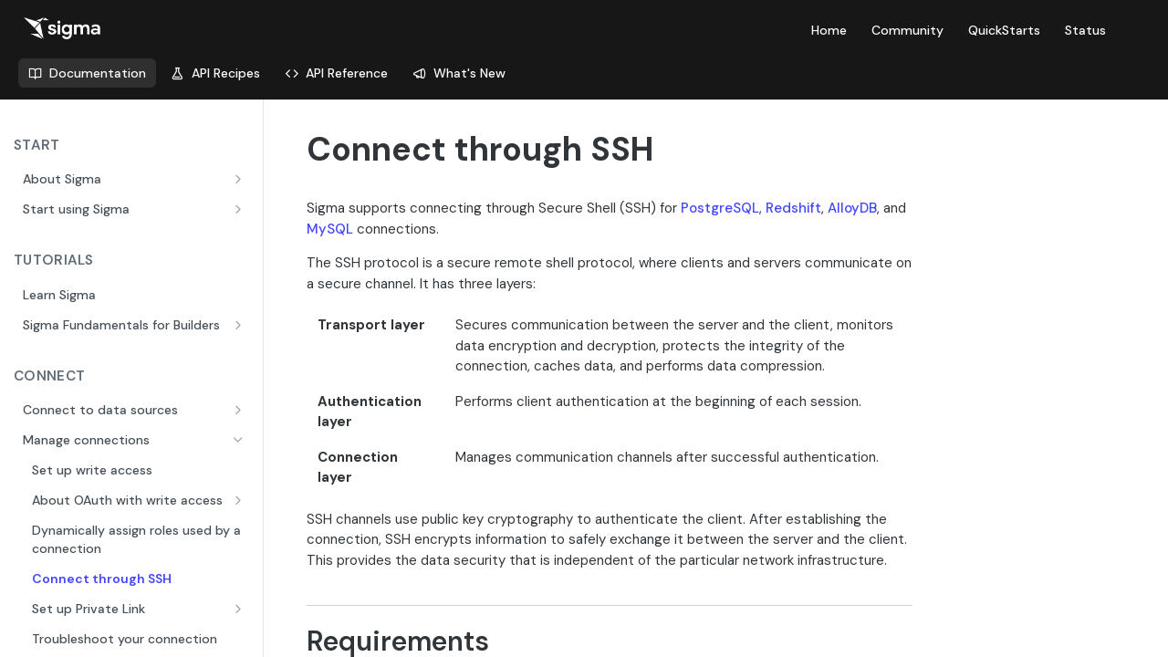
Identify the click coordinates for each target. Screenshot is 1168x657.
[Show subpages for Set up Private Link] (240, 608)
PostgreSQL (720, 208)
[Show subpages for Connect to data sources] (240, 409)
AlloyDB (852, 208)
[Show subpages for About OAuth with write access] (240, 500)
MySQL (330, 229)
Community (907, 30)
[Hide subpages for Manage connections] (240, 440)
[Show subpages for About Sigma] (240, 179)
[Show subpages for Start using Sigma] (240, 209)
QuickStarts (1004, 30)
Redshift (793, 208)
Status (1085, 30)
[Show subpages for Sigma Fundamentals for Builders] (240, 325)
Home (829, 30)
